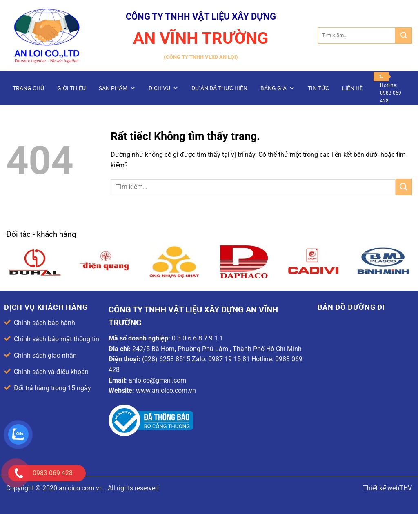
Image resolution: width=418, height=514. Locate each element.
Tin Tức (318, 88)
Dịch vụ (163, 88)
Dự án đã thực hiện (219, 88)
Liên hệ (352, 88)
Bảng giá (277, 88)
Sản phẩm (117, 88)
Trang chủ (28, 88)
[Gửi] (404, 35)
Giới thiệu (71, 88)
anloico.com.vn (81, 488)
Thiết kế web (381, 488)
